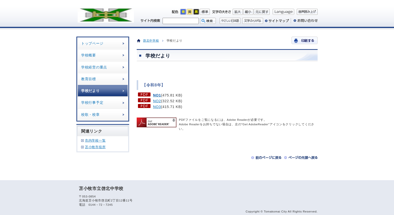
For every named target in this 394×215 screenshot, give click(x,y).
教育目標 (88, 79)
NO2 (157, 101)
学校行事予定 (92, 102)
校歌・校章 (90, 115)
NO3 (157, 107)
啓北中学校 (151, 40)
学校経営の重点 (94, 67)
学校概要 (88, 55)
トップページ (92, 43)
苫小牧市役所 (95, 147)
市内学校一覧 (95, 140)
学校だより (90, 91)
